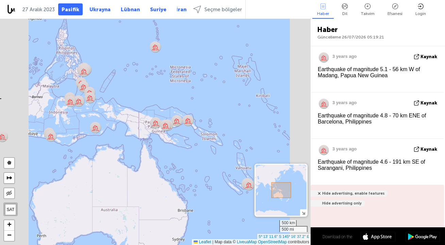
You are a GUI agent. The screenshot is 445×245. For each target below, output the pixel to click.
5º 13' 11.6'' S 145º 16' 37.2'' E (284, 236)
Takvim (368, 9)
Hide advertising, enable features (353, 193)
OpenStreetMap (272, 242)
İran (181, 9)
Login (420, 9)
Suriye (158, 9)
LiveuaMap (247, 242)
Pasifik (70, 9)
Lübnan (130, 9)
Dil (345, 9)
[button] (155, 46)
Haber (323, 9)
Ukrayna (100, 9)
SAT (10, 209)
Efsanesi (395, 9)
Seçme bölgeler (217, 9)
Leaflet (202, 242)
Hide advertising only (342, 203)
